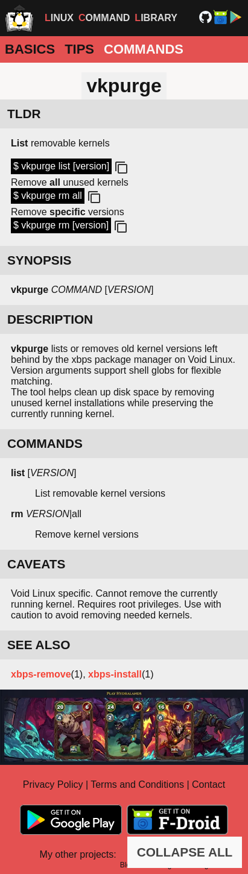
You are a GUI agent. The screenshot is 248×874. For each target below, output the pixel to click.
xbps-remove (41, 674)
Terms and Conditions (137, 784)
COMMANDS (45, 443)
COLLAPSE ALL (185, 852)
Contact (208, 784)
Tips (79, 49)
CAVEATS (36, 564)
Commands (143, 49)
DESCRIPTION (50, 319)
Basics (30, 49)
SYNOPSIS (39, 260)
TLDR (23, 114)
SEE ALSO (38, 645)
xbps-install (115, 674)
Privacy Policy (53, 784)
